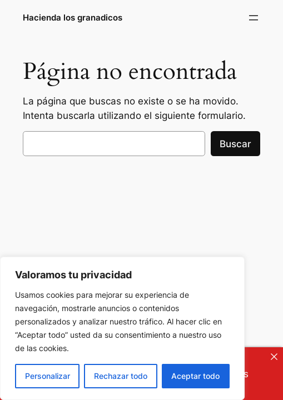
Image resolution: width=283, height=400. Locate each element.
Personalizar (47, 376)
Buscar (235, 143)
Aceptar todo (195, 376)
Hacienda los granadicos (72, 17)
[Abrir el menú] (253, 17)
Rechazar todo (120, 376)
